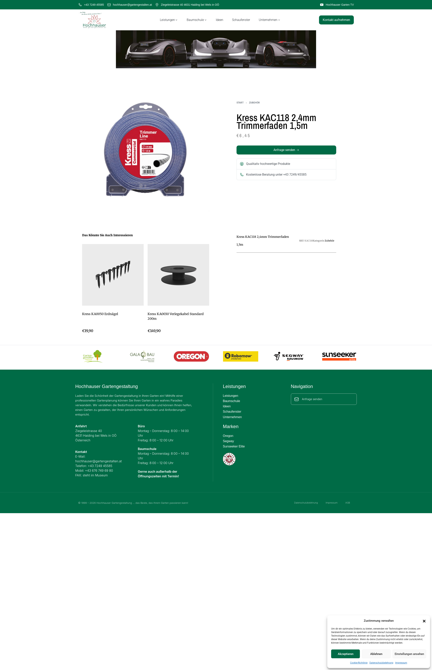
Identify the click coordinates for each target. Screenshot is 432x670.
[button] (424, 621)
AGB (347, 502)
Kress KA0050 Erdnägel (100, 314)
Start (240, 102)
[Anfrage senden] (296, 399)
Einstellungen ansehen (409, 654)
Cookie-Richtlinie (358, 662)
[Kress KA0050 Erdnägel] (113, 275)
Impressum (401, 662)
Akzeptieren (345, 654)
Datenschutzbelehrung (381, 662)
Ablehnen (376, 654)
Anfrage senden (312, 399)
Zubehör (254, 102)
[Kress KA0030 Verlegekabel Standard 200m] (178, 275)
